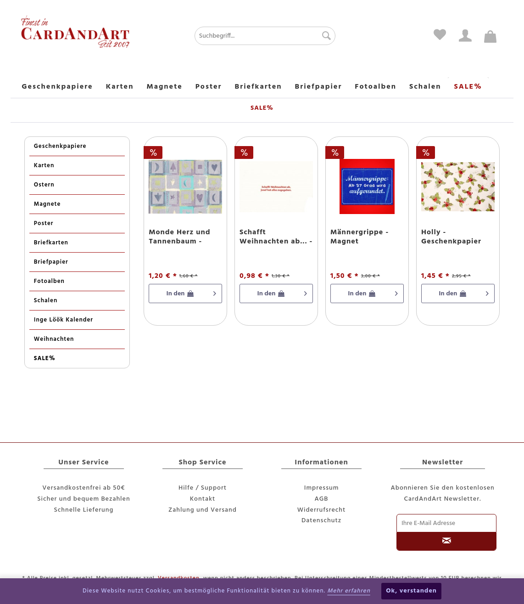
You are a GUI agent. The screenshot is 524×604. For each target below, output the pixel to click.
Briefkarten (51, 243)
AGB (322, 499)
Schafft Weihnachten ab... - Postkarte (276, 237)
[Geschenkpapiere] (57, 87)
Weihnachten (54, 339)
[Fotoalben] (375, 87)
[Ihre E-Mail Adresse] (446, 523)
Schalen (45, 300)
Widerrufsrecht (321, 510)
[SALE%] (468, 87)
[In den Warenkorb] (185, 293)
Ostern (44, 185)
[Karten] (120, 87)
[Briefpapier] (319, 87)
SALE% (45, 358)
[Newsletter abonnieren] (446, 541)
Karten (44, 165)
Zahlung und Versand (202, 510)
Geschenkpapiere (60, 146)
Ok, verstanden (411, 591)
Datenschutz (321, 520)
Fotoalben (49, 281)
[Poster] (209, 87)
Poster (44, 223)
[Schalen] (425, 87)
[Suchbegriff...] (265, 36)
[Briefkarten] (259, 87)
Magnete (47, 204)
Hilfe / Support (202, 488)
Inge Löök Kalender (63, 320)
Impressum (321, 488)
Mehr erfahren (348, 591)
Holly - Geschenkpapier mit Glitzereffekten (457, 237)
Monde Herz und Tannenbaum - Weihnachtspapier (183, 237)
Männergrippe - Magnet (359, 237)
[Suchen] (324, 36)
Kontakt (202, 499)
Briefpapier (51, 262)
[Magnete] (164, 87)
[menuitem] (242, 36)
